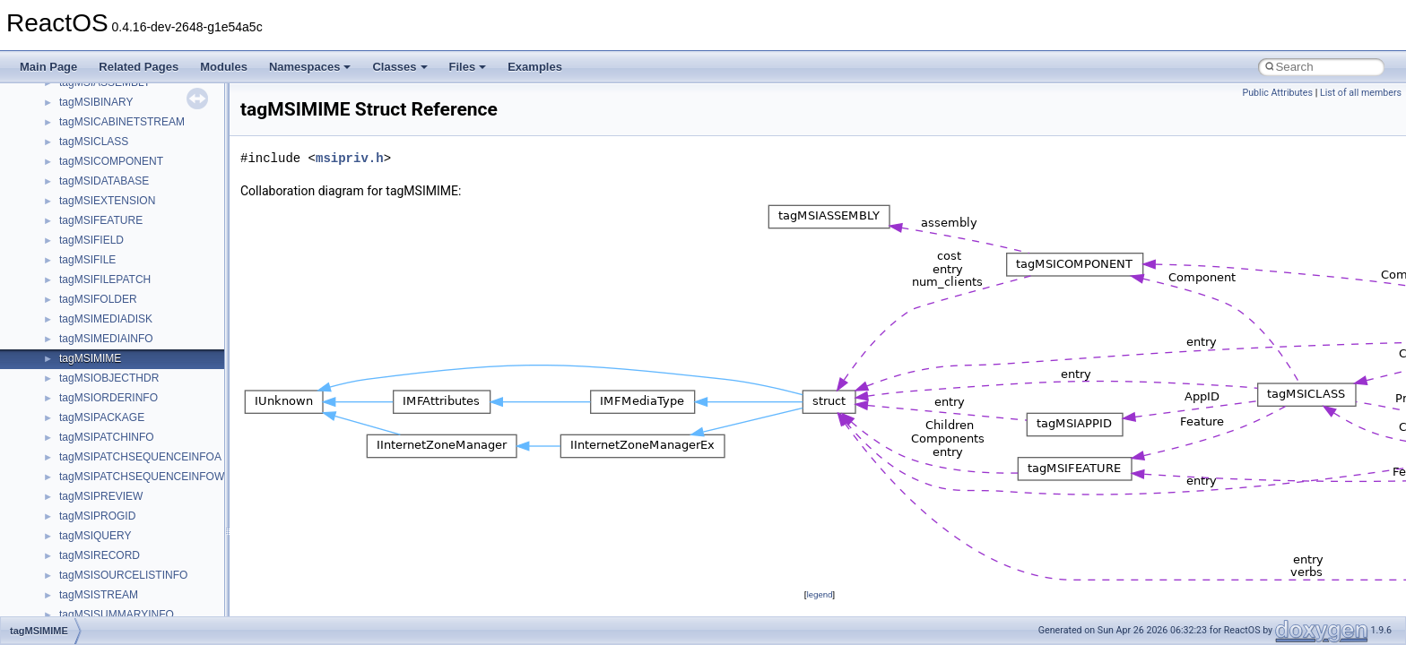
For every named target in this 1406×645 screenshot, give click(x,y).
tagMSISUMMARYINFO (116, 614)
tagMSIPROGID (97, 516)
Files (468, 66)
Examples (535, 66)
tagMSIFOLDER (98, 299)
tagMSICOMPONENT (111, 161)
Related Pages (138, 66)
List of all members (1361, 93)
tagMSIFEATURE (101, 220)
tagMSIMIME (90, 358)
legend (819, 594)
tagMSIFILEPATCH (105, 279)
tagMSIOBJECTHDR (109, 378)
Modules (223, 66)
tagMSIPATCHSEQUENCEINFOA (140, 457)
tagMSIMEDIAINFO (106, 338)
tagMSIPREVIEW (101, 496)
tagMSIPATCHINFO (106, 437)
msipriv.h (350, 158)
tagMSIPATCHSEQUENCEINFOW (141, 476)
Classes (399, 66)
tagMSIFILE (87, 260)
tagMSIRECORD (99, 555)
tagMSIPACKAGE (101, 417)
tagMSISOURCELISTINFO (123, 575)
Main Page (48, 66)
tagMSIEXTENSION (107, 200)
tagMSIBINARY (96, 102)
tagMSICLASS (93, 141)
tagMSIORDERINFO (108, 397)
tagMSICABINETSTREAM (122, 122)
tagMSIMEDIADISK (105, 319)
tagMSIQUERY (95, 535)
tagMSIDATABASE (104, 181)
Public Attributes (1277, 93)
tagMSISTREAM (98, 595)
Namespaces (310, 66)
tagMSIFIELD (91, 240)
